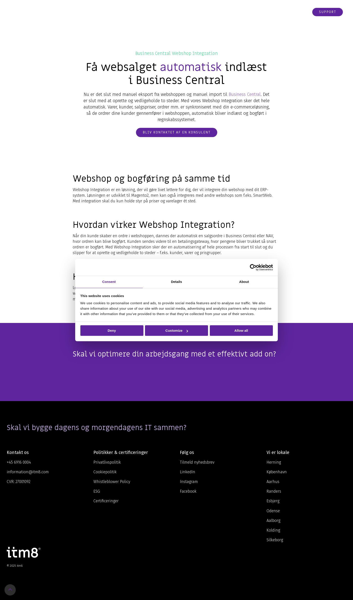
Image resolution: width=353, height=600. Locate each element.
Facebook (188, 491)
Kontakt (275, 11)
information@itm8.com (28, 471)
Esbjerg (273, 500)
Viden (196, 11)
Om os (216, 11)
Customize (176, 330)
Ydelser (176, 11)
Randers (274, 491)
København (277, 471)
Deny (112, 330)
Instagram (189, 481)
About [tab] (244, 282)
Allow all (241, 330)
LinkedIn (187, 471)
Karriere (252, 11)
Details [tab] (176, 282)
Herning (274, 462)
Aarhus (273, 481)
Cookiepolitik (105, 471)
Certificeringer (106, 500)
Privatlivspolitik (107, 462)
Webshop (298, 11)
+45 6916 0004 (19, 462)
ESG (96, 491)
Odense (273, 510)
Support (327, 12)
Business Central (245, 94)
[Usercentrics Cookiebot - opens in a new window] (253, 267)
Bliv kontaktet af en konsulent (176, 132)
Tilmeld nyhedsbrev (197, 462)
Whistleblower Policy (111, 481)
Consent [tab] (109, 282)
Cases (233, 11)
